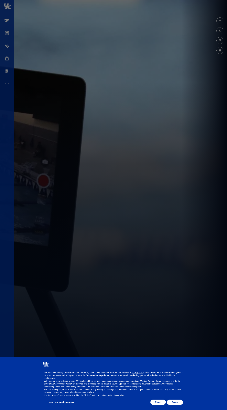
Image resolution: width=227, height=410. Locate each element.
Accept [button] (175, 402)
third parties (94, 381)
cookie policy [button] (50, 378)
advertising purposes (151, 384)
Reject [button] (158, 402)
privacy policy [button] (138, 372)
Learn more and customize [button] (61, 402)
